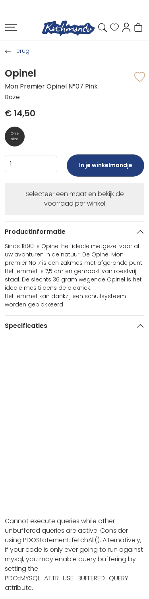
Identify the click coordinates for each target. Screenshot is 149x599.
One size (15, 136)
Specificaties (26, 325)
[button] (126, 27)
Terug (21, 51)
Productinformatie (35, 231)
